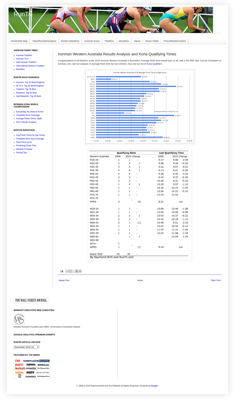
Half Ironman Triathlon (26, 62)
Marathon (124, 41)
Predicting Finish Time (26, 145)
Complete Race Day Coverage (30, 139)
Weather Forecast (24, 149)
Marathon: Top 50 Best (26, 93)
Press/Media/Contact (175, 41)
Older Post (216, 280)
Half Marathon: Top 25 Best (28, 96)
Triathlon (109, 41)
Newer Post (64, 280)
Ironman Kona (92, 41)
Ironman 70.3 (22, 59)
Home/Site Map (19, 41)
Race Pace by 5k (24, 142)
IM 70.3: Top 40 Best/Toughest (30, 86)
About (137, 41)
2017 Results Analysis (26, 122)
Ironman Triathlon (24, 55)
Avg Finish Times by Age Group (30, 135)
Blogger (154, 386)
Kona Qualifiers (154, 64)
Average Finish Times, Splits (29, 118)
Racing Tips (21, 152)
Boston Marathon (70, 41)
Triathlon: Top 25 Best (26, 89)
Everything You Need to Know (29, 112)
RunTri (23, 14)
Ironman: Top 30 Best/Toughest (30, 82)
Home (140, 280)
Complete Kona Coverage (28, 115)
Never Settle (151, 41)
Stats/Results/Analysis (44, 41)
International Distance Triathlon (30, 66)
